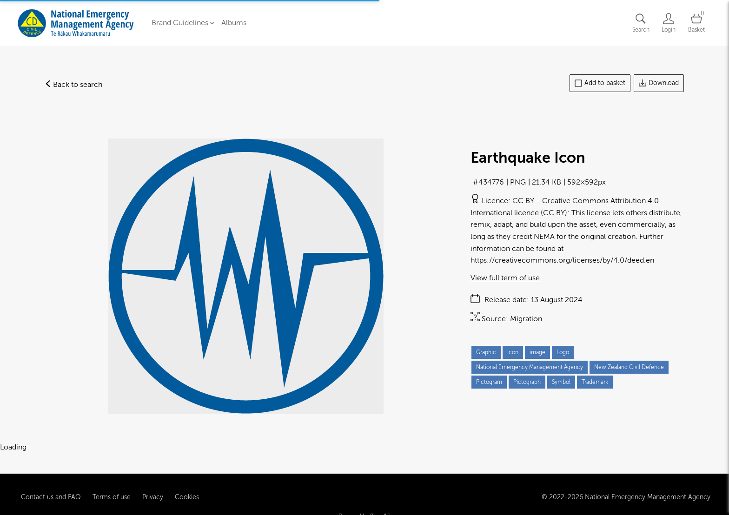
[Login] (669, 23)
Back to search (73, 84)
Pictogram (489, 382)
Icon (512, 352)
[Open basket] (696, 23)
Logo (563, 352)
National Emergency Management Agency (529, 367)
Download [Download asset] (659, 83)
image (537, 352)
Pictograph (527, 382)
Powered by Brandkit (364, 506)
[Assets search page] (641, 23)
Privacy (152, 487)
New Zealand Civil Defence (629, 367)
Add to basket (600, 83)
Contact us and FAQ (51, 487)
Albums (233, 23)
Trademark (595, 382)
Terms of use (112, 487)
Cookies (187, 487)
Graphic (486, 352)
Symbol (561, 382)
